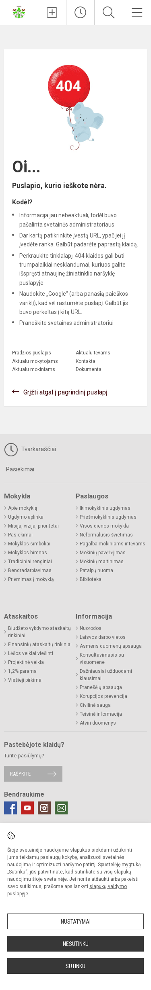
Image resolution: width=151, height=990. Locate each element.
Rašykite (20, 774)
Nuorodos (90, 628)
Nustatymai (76, 921)
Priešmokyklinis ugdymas (108, 517)
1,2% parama (22, 671)
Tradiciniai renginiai (30, 561)
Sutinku (75, 966)
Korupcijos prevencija (103, 696)
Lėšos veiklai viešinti (30, 653)
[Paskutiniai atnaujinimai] (80, 12)
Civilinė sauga (95, 705)
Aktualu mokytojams (35, 361)
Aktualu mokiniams (33, 369)
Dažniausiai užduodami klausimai (106, 674)
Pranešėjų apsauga (101, 687)
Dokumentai (89, 369)
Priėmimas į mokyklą (31, 579)
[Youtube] (27, 807)
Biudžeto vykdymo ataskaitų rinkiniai (39, 631)
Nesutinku (76, 944)
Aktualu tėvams (93, 353)
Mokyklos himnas (27, 552)
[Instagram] (44, 807)
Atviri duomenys (98, 723)
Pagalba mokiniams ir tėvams (112, 544)
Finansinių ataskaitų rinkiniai (40, 644)
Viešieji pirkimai (25, 680)
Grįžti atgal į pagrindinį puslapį (65, 392)
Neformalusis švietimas (106, 535)
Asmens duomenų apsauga (111, 646)
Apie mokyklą (22, 508)
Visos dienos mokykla (104, 526)
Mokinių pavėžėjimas (103, 552)
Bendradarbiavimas (30, 570)
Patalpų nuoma (96, 570)
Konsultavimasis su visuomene (102, 658)
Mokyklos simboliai (29, 544)
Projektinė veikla (26, 662)
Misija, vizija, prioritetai (33, 526)
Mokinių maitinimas (102, 561)
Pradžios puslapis (31, 353)
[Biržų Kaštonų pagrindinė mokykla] (19, 11)
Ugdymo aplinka (25, 517)
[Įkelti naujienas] (52, 12)
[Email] (61, 807)
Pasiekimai (20, 469)
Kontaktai (86, 361)
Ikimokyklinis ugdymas (105, 508)
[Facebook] (10, 807)
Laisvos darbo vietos (103, 637)
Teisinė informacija (101, 714)
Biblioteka (90, 579)
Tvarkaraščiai (30, 449)
